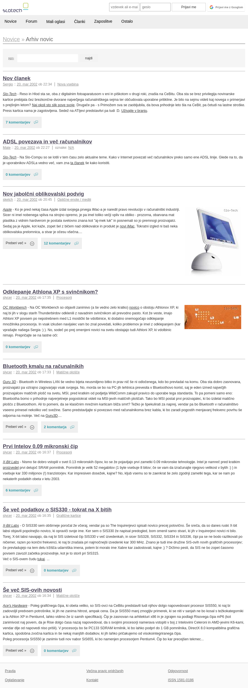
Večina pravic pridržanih (105, 671)
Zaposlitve (103, 21)
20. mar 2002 (27, 84)
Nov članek (17, 78)
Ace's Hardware (15, 606)
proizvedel (11, 468)
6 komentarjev (18, 490)
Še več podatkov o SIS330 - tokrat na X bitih (57, 510)
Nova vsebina (68, 84)
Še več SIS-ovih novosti (32, 590)
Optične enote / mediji (74, 200)
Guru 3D (9, 382)
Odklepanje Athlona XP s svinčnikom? (50, 292)
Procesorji (64, 298)
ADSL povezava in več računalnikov (47, 142)
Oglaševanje (14, 680)
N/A (71, 148)
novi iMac (127, 226)
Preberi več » (16, 243)
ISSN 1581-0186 (181, 680)
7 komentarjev (18, 122)
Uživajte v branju (134, 111)
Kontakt (92, 680)
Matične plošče (68, 372)
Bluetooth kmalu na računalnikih (43, 366)
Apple (7, 210)
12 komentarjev (57, 243)
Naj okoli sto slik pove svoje (53, 105)
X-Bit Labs (11, 462)
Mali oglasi (55, 21)
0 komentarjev (18, 174)
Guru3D (52, 416)
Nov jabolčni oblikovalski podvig (43, 194)
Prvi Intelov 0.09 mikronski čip (40, 446)
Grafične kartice (68, 516)
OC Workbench (15, 308)
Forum (31, 21)
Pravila (10, 671)
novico (134, 308)
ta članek (77, 163)
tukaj (41, 559)
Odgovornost (178, 671)
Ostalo (127, 21)
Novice (11, 21)
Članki (79, 21)
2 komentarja (55, 427)
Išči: (11, 59)
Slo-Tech (9, 94)
